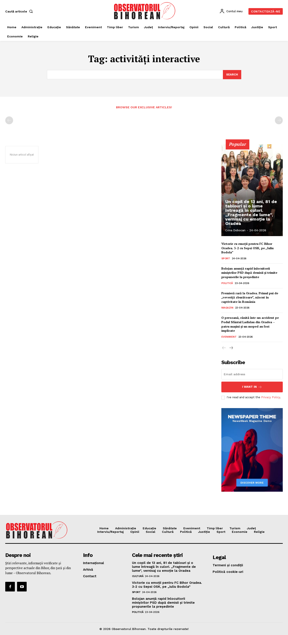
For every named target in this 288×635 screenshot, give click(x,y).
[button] (20, 11)
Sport (225, 258)
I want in (252, 387)
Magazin (227, 307)
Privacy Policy (270, 397)
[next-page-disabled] (279, 120)
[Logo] (144, 10)
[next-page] (231, 348)
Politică (227, 283)
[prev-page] (9, 120)
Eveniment (229, 336)
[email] (252, 374)
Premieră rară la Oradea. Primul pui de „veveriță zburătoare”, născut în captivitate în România (249, 297)
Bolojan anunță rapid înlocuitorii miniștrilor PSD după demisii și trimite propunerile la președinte (249, 272)
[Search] (232, 74)
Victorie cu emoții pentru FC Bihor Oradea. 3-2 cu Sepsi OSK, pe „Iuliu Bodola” (247, 248)
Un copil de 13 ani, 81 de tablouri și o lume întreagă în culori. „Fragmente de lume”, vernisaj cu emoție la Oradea (251, 212)
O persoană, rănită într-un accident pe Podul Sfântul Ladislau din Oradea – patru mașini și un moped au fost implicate (250, 324)
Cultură (138, 576)
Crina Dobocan (235, 230)
